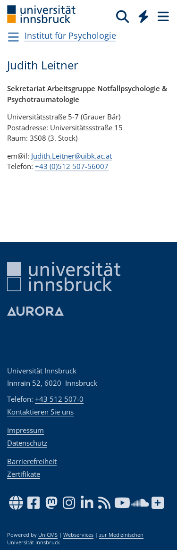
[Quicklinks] (143, 16)
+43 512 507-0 (59, 399)
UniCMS (48, 535)
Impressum (25, 430)
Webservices (78, 535)
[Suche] (122, 16)
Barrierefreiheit (32, 461)
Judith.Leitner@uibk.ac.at (71, 155)
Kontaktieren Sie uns (40, 411)
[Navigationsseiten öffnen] (13, 36)
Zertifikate (23, 474)
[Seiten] (162, 16)
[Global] (141, 14)
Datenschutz (27, 443)
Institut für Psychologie (70, 35)
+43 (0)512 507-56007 (72, 166)
